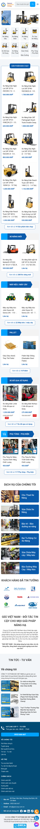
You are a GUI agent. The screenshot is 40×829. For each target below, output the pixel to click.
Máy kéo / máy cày (14, 284)
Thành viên (5, 771)
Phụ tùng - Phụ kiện (15, 434)
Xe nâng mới (11, 236)
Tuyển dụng (5, 746)
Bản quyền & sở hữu (7, 749)
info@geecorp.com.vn (16, 807)
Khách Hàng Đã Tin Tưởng (20, 580)
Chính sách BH (6, 780)
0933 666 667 (15, 803)
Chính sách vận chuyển (8, 783)
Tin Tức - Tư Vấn (20, 660)
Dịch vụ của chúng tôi (20, 484)
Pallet (8, 332)
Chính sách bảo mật (7, 791)
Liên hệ (3, 754)
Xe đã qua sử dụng (14, 380)
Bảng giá (4, 769)
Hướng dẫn (4, 786)
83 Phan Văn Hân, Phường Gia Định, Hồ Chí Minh (23, 799)
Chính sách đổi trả (7, 788)
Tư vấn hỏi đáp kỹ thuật (9, 766)
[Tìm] (32, 4)
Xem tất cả (20, 227)
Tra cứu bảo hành (7, 763)
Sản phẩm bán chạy (20, 66)
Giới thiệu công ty (6, 743)
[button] (4, 17)
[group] (20, 18)
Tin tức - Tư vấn (6, 752)
